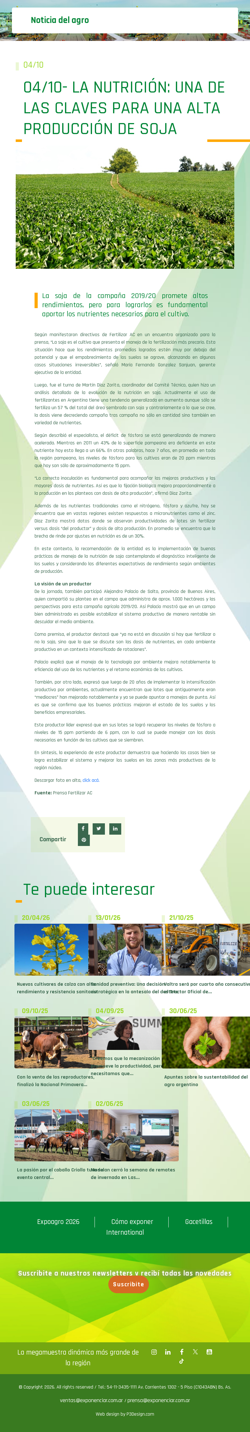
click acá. (91, 780)
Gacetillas (199, 1221)
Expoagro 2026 (58, 1221)
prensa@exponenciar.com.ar (159, 1400)
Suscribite (130, 1284)
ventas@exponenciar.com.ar (92, 1400)
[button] (83, 829)
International (125, 1232)
